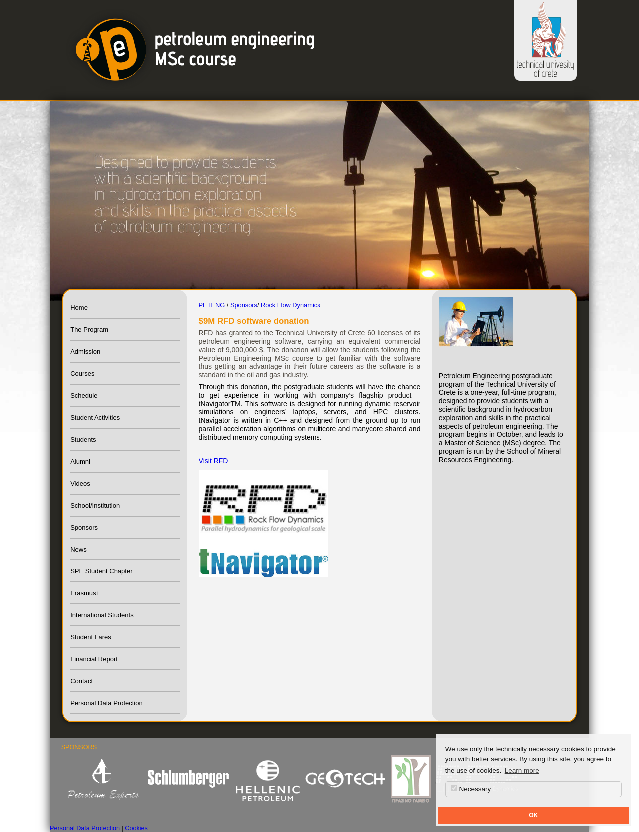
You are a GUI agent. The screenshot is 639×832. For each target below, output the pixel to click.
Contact (81, 681)
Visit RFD (213, 461)
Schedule (83, 395)
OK (533, 815)
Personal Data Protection (106, 703)
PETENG (212, 305)
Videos (80, 483)
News (78, 549)
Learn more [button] (522, 770)
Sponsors (84, 527)
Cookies (136, 828)
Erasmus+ (85, 593)
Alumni (80, 461)
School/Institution (95, 505)
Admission (85, 351)
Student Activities (95, 417)
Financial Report (94, 659)
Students (83, 439)
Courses (82, 373)
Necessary (471, 789)
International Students (101, 615)
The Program (89, 329)
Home (79, 307)
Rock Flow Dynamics (290, 305)
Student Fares (90, 637)
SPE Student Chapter (101, 571)
